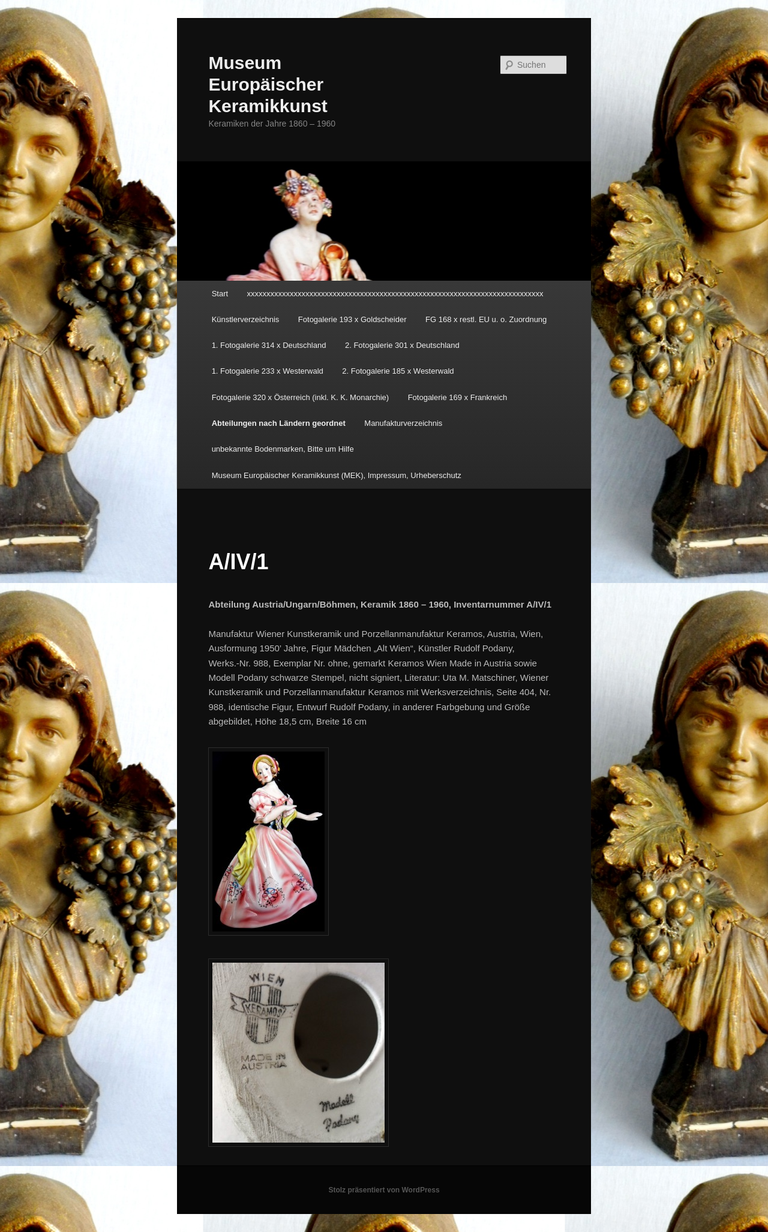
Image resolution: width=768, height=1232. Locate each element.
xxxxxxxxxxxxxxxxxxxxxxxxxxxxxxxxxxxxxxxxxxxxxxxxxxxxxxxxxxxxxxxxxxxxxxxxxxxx (395, 293)
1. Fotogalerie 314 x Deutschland (269, 345)
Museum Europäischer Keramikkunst (267, 84)
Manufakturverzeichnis (403, 423)
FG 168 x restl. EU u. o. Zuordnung (486, 319)
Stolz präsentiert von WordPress (383, 1190)
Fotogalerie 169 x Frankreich (457, 397)
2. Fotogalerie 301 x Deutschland (402, 345)
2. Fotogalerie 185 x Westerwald (398, 370)
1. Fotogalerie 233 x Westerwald (267, 370)
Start (220, 293)
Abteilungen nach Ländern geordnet (279, 423)
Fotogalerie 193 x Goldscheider (352, 319)
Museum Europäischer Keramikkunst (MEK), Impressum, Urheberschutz (336, 475)
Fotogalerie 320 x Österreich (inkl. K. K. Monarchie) (300, 397)
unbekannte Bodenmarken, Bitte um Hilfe (283, 448)
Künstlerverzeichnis (246, 319)
